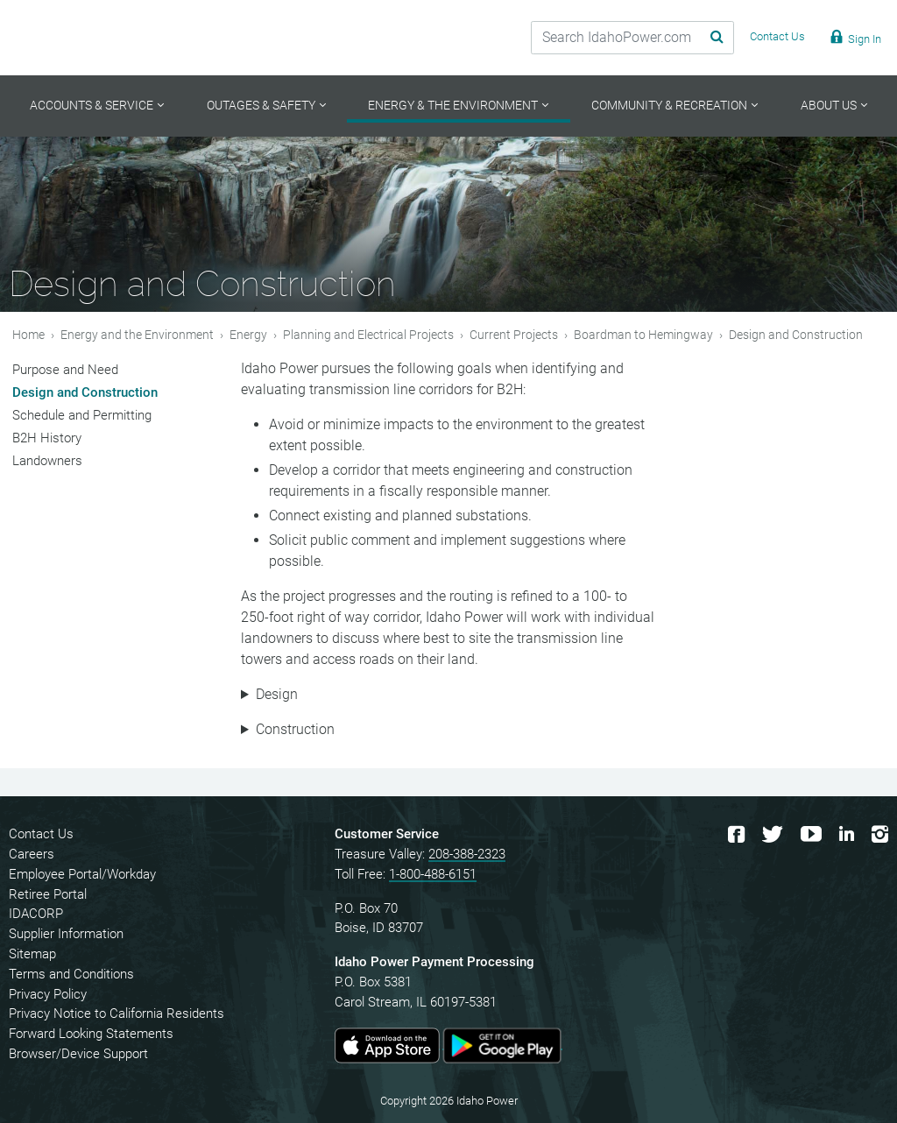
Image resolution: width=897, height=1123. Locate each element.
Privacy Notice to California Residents (116, 1013)
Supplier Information (66, 934)
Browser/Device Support (78, 1054)
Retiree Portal (48, 894)
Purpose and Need (65, 370)
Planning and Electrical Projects (368, 335)
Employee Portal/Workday (82, 874)
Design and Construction (85, 392)
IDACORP (36, 914)
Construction (295, 729)
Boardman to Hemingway (643, 335)
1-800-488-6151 (433, 874)
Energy (248, 335)
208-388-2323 (466, 854)
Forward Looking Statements (91, 1034)
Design (277, 694)
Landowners (47, 461)
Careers (31, 854)
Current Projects (514, 335)
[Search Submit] (694, 37)
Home (28, 335)
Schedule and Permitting (82, 415)
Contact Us (41, 834)
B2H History (46, 438)
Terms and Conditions (71, 974)
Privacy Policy (48, 994)
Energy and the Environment (137, 335)
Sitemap (32, 954)
